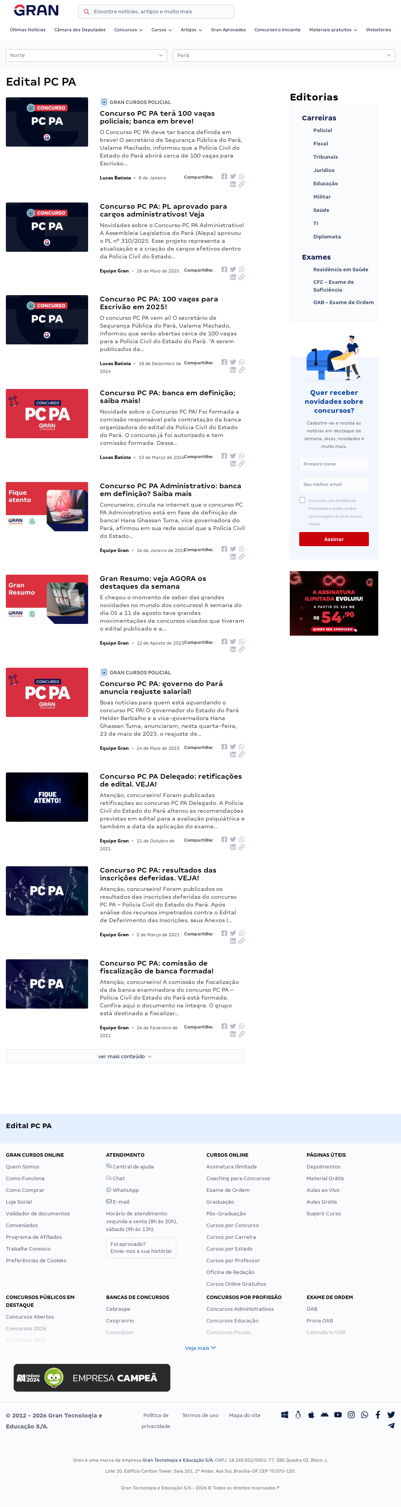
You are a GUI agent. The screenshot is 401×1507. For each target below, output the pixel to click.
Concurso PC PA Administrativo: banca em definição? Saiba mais (170, 490)
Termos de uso (200, 1415)
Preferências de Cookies (36, 1260)
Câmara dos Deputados (80, 29)
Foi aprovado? (141, 1247)
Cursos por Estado (229, 1249)
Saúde (315, 210)
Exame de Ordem (228, 1190)
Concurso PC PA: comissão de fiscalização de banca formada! (157, 967)
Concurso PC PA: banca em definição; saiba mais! (167, 397)
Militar (316, 197)
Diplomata (321, 237)
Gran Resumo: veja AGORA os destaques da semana (153, 582)
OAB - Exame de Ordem (338, 302)
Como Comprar (25, 1190)
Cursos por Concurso (232, 1225)
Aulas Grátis (322, 1202)
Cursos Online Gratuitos (236, 1284)
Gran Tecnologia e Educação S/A (178, 1460)
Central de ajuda (130, 1167)
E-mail (117, 1202)
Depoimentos (324, 1167)
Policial (317, 130)
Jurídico (318, 170)
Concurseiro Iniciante (278, 29)
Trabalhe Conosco (28, 1249)
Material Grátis (325, 1178)
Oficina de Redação (230, 1272)
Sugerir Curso (324, 1214)
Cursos (162, 29)
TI (310, 223)
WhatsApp (122, 1190)
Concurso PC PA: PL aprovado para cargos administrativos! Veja (163, 210)
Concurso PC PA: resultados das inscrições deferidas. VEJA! (158, 874)
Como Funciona (25, 1178)
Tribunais (320, 157)
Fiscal (315, 144)
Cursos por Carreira (231, 1237)
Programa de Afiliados (34, 1237)
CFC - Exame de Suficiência (328, 286)
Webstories (378, 29)
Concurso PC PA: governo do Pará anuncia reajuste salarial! (161, 687)
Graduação (220, 1202)
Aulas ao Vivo (323, 1190)
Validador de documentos (38, 1214)
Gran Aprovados (228, 29)
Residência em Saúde (335, 269)
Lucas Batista (115, 177)
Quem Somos (23, 1167)
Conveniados (22, 1225)
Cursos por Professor (233, 1260)
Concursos (128, 29)
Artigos (191, 29)
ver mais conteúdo (125, 1056)
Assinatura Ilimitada (231, 1167)
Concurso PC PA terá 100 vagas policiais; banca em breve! (157, 117)
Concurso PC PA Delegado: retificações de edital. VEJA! (171, 780)
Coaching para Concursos (238, 1178)
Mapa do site (245, 1415)
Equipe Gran (114, 270)
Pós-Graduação (226, 1214)
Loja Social (19, 1202)
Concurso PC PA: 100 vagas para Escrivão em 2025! (159, 303)
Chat (115, 1178)
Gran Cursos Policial (135, 102)
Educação (320, 183)
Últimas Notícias (28, 29)
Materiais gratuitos (333, 29)
